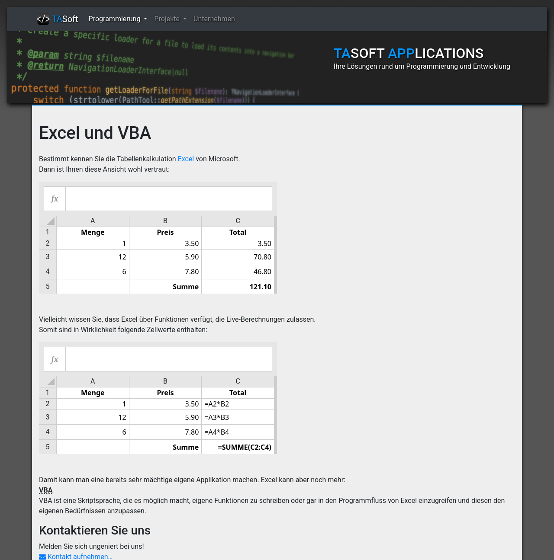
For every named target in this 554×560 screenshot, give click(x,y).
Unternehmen (214, 19)
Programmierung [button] (115, 19)
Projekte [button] (167, 19)
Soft (57, 19)
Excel (186, 159)
